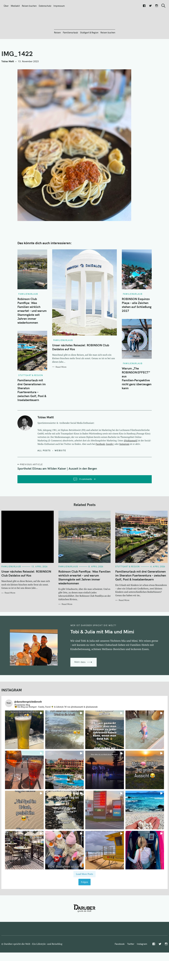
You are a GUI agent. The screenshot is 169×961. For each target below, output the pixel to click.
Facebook (100, 460)
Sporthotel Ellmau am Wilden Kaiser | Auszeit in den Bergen (57, 485)
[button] (24, 746)
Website (60, 466)
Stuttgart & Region (89, 48)
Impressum (59, 5)
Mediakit (15, 5)
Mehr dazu (80, 678)
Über (6, 5)
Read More (61, 383)
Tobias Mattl (7, 77)
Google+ (110, 460)
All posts (44, 466)
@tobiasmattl (130, 456)
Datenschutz (45, 5)
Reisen (57, 48)
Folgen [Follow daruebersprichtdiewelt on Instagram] (84, 898)
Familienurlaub (70, 48)
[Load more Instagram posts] (84, 890)
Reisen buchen (29, 5)
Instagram (124, 460)
